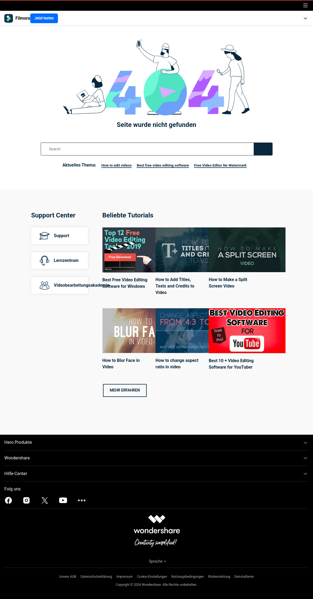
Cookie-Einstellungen (152, 577)
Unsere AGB (67, 577)
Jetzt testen (44, 18)
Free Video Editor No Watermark (228, 165)
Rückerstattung (219, 577)
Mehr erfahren (125, 390)
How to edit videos (107, 165)
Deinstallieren (244, 577)
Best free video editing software (161, 165)
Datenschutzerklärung (96, 577)
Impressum (124, 577)
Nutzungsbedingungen (187, 577)
